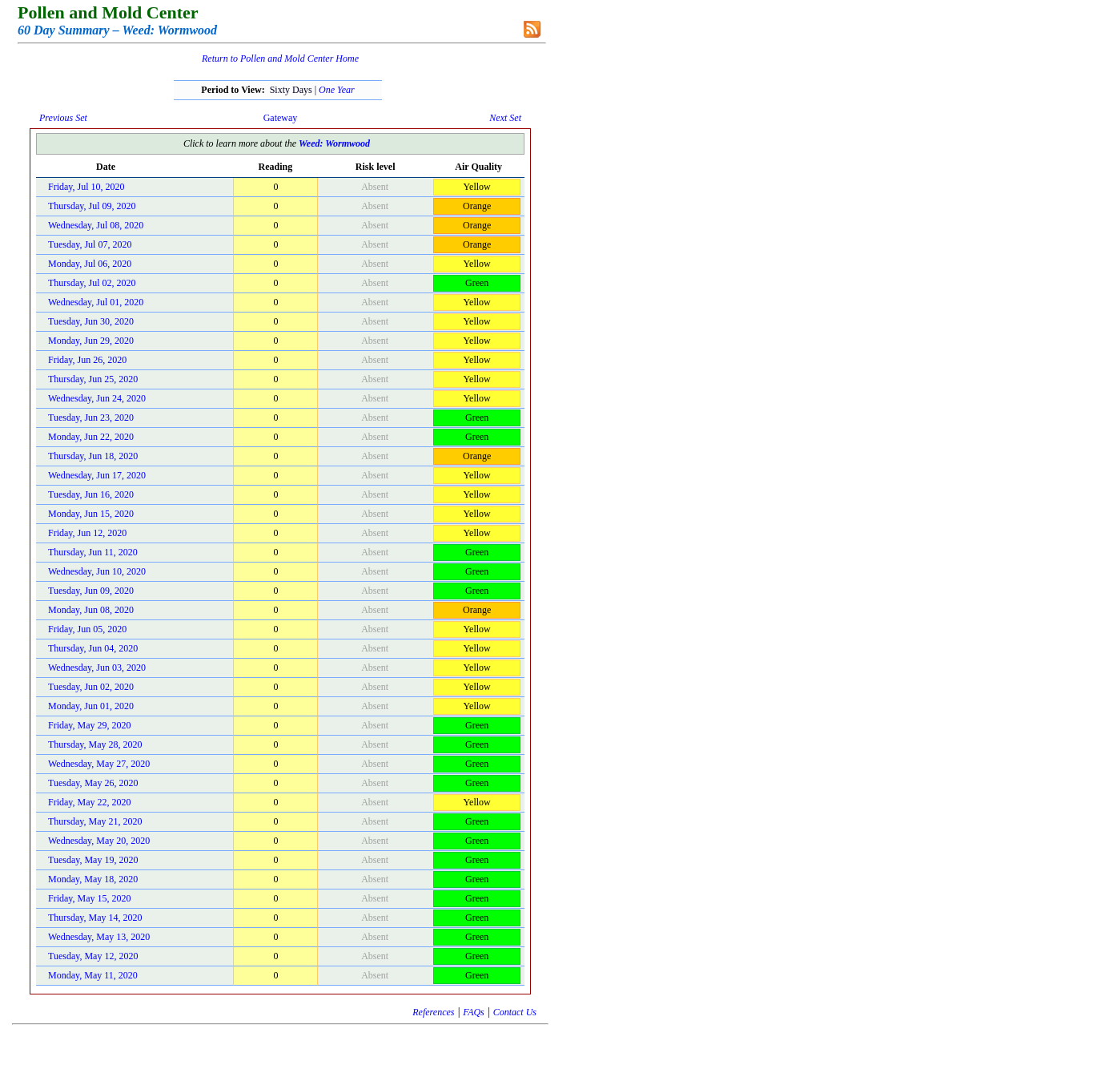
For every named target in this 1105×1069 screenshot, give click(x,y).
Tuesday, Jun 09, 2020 (91, 590)
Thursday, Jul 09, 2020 (92, 206)
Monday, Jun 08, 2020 (91, 609)
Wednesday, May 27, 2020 (99, 763)
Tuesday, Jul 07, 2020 (89, 244)
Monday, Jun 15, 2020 (91, 513)
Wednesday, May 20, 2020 (99, 840)
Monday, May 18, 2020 (93, 879)
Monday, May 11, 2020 (93, 975)
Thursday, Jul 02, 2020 (92, 282)
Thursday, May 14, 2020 (95, 917)
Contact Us (514, 1012)
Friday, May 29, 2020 (89, 725)
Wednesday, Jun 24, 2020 (97, 398)
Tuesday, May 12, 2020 (93, 956)
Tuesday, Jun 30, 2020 (91, 321)
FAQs (473, 1012)
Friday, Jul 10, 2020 (86, 186)
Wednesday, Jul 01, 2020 (95, 302)
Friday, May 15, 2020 (89, 898)
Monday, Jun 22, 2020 (91, 436)
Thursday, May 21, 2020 (95, 821)
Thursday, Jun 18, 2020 (93, 456)
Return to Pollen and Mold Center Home (280, 58)
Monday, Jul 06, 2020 (89, 263)
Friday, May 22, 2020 (89, 802)
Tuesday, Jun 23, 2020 (91, 417)
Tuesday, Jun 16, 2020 (91, 494)
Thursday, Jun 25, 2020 (93, 379)
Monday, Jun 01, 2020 (91, 706)
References (433, 1012)
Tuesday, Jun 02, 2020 (91, 686)
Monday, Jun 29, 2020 (91, 340)
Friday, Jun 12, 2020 (87, 533)
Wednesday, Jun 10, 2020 (97, 571)
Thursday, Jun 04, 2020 (93, 648)
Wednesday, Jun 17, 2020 (97, 475)
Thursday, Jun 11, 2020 (93, 552)
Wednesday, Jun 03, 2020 (97, 667)
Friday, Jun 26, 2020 (87, 359)
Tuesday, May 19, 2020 (93, 859)
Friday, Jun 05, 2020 (87, 629)
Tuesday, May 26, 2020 (93, 783)
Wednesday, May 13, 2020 (99, 936)
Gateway (280, 117)
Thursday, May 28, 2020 (95, 744)
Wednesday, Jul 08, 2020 (95, 225)
